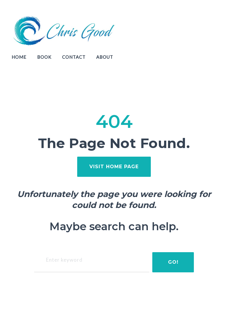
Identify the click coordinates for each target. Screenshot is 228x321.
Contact (74, 57)
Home (19, 57)
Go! (173, 262)
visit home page (114, 166)
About (104, 57)
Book (44, 57)
